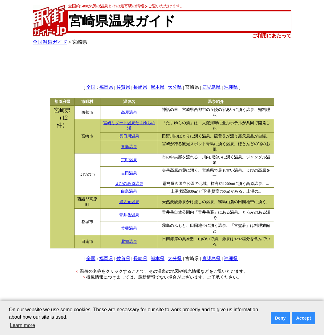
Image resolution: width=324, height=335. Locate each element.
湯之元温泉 (129, 202)
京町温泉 (129, 160)
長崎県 (140, 87)
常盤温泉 (129, 228)
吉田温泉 (129, 173)
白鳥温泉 (129, 191)
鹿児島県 (211, 87)
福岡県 (106, 87)
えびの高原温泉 (129, 184)
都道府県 (62, 102)
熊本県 (157, 87)
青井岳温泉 (129, 215)
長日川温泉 (129, 136)
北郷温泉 (129, 241)
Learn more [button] (22, 325)
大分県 (175, 87)
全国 (90, 87)
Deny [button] (280, 318)
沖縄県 (231, 87)
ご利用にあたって (271, 35)
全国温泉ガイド (50, 42)
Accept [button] (303, 318)
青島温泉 (129, 147)
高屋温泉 (129, 112)
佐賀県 (123, 87)
